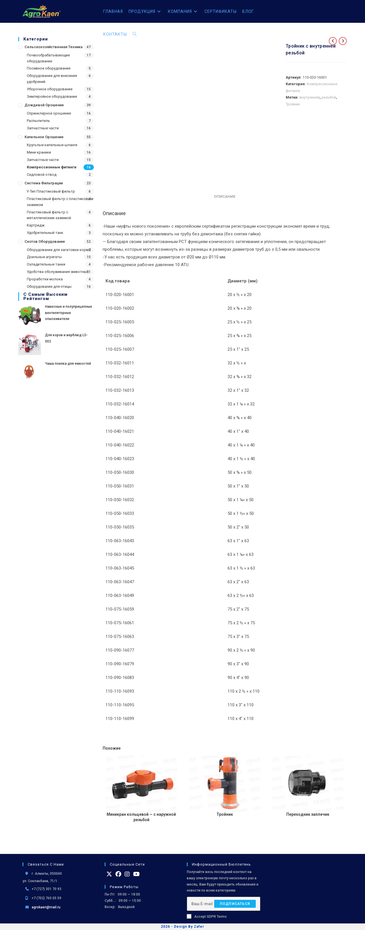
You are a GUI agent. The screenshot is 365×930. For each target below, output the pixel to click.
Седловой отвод (41, 174)
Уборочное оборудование (49, 89)
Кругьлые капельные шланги (52, 145)
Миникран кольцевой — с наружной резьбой (141, 817)
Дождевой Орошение (44, 105)
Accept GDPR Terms (207, 916)
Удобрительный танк (45, 233)
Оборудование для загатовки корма (59, 250)
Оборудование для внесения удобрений (52, 79)
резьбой (328, 97)
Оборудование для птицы (49, 286)
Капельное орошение (44, 137)
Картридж (35, 225)
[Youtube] (136, 874)
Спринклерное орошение (49, 113)
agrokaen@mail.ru (46, 907)
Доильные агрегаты (44, 257)
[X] (109, 874)
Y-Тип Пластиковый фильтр (51, 191)
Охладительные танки (46, 264)
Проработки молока (45, 279)
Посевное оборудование (48, 68)
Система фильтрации (44, 183)
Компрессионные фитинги (51, 167)
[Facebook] (118, 874)
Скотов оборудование (45, 241)
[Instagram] (127, 874)
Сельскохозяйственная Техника (53, 47)
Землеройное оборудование (52, 96)
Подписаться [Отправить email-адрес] (235, 904)
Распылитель (38, 121)
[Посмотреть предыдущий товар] (333, 41)
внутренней (309, 97)
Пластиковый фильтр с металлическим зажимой (49, 215)
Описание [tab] (225, 196)
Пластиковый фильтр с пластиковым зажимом (60, 202)
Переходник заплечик (307, 814)
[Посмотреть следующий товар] (343, 41)
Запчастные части (43, 128)
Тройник (293, 104)
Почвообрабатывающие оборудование (48, 58)
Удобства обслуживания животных (58, 272)
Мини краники (39, 152)
